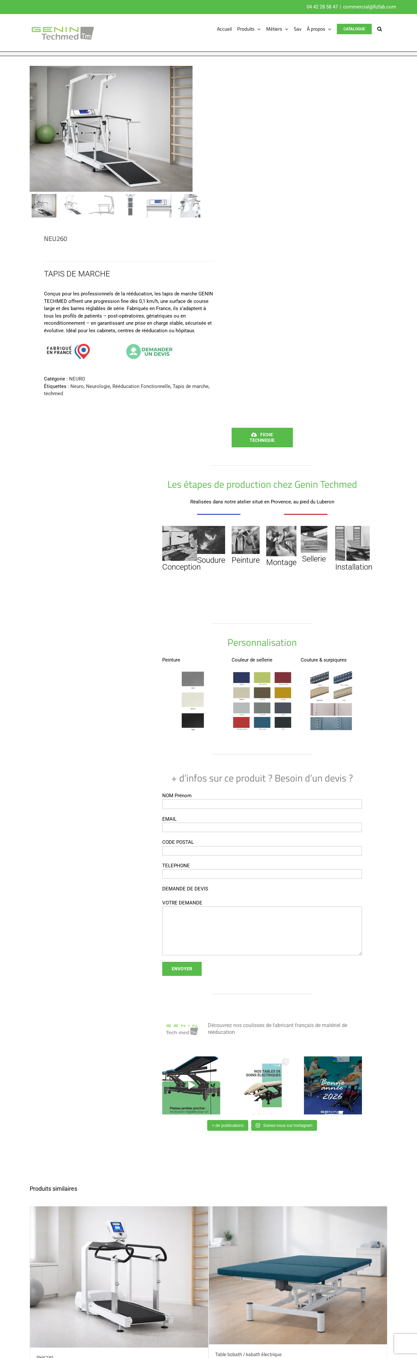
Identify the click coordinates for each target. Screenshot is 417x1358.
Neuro (77, 386)
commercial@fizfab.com (369, 7)
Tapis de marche (190, 386)
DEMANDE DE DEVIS (185, 889)
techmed (53, 393)
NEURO (77, 379)
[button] (379, 28)
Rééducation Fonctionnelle (141, 386)
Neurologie (98, 386)
